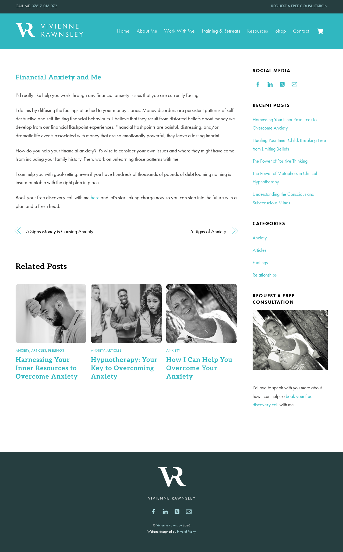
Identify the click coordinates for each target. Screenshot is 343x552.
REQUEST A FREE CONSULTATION (299, 6)
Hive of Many (186, 531)
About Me (147, 31)
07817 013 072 (44, 6)
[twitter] (282, 83)
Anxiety (22, 350)
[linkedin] (270, 83)
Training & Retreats (220, 31)
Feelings (56, 350)
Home (123, 31)
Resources (257, 31)
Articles (38, 350)
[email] (294, 83)
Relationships (265, 275)
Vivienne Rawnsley (169, 525)
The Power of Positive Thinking (280, 161)
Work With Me (179, 31)
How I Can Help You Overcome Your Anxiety (199, 368)
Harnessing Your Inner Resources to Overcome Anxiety (47, 368)
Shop (280, 31)
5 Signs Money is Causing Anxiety (59, 231)
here (95, 197)
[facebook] (258, 83)
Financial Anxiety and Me (58, 77)
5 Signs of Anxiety (208, 231)
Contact (301, 31)
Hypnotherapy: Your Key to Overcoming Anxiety (124, 368)
